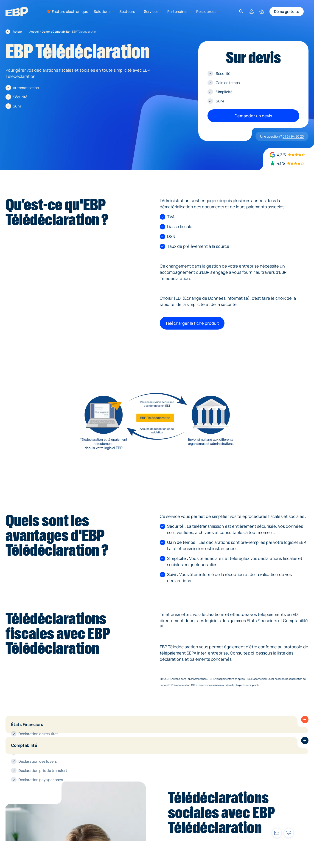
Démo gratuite (286, 11)
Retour (14, 31)
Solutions (104, 11)
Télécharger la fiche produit (192, 323)
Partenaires (179, 11)
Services (153, 11)
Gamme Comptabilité (56, 32)
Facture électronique (70, 11)
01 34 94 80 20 (293, 136)
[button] (304, 719)
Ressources (208, 11)
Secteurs (128, 11)
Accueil (34, 32)
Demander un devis (253, 116)
